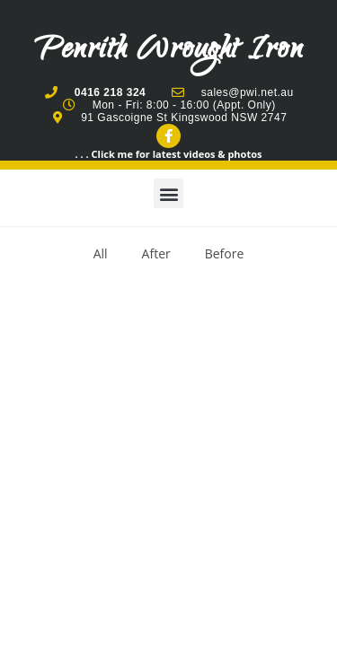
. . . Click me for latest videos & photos (168, 154)
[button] (168, 193)
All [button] (100, 253)
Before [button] (224, 253)
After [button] (156, 253)
